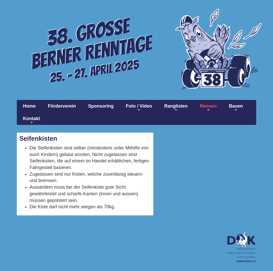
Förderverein (62, 106)
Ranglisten (176, 108)
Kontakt (31, 120)
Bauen (236, 108)
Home (29, 106)
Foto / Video (139, 108)
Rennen (208, 108)
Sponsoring (101, 106)
